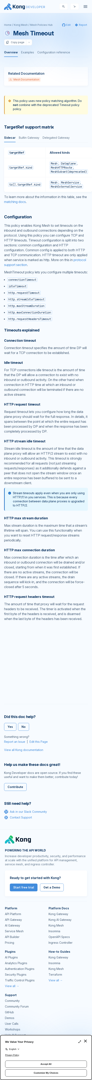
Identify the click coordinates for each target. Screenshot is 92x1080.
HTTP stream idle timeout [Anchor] (24, 441)
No (24, 726)
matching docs (15, 202)
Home (7, 24)
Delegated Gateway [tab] (56, 137)
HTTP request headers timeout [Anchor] (29, 597)
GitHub (9, 1012)
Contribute (15, 787)
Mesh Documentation (24, 79)
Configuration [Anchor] (18, 216)
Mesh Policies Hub (41, 24)
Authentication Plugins (19, 969)
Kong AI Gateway (60, 919)
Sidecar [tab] (10, 137)
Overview (11, 52)
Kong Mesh (21, 24)
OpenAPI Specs (59, 937)
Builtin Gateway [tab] (29, 137)
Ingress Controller (61, 942)
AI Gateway (12, 925)
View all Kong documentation (23, 750)
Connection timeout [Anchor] (20, 340)
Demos (9, 1018)
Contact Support (18, 817)
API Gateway (13, 919)
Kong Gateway (58, 914)
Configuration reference (53, 52)
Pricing (9, 942)
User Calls (11, 1023)
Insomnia (54, 931)
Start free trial (23, 887)
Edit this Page (39, 741)
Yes (10, 726)
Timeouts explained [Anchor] (22, 330)
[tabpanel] (46, 169)
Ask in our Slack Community (25, 812)
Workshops (12, 1029)
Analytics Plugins (16, 963)
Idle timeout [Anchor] (13, 363)
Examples (27, 52)
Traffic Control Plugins (20, 980)
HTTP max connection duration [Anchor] (29, 550)
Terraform (55, 974)
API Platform (13, 914)
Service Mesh (14, 931)
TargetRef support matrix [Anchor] (29, 127)
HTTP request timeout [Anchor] (22, 404)
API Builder (12, 937)
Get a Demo (51, 887)
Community (12, 1000)
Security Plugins (15, 974)
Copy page (15, 42)
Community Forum (17, 1006)
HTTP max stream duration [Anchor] (26, 518)
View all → (12, 986)
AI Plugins (11, 957)
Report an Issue (14, 741)
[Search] (63, 6)
